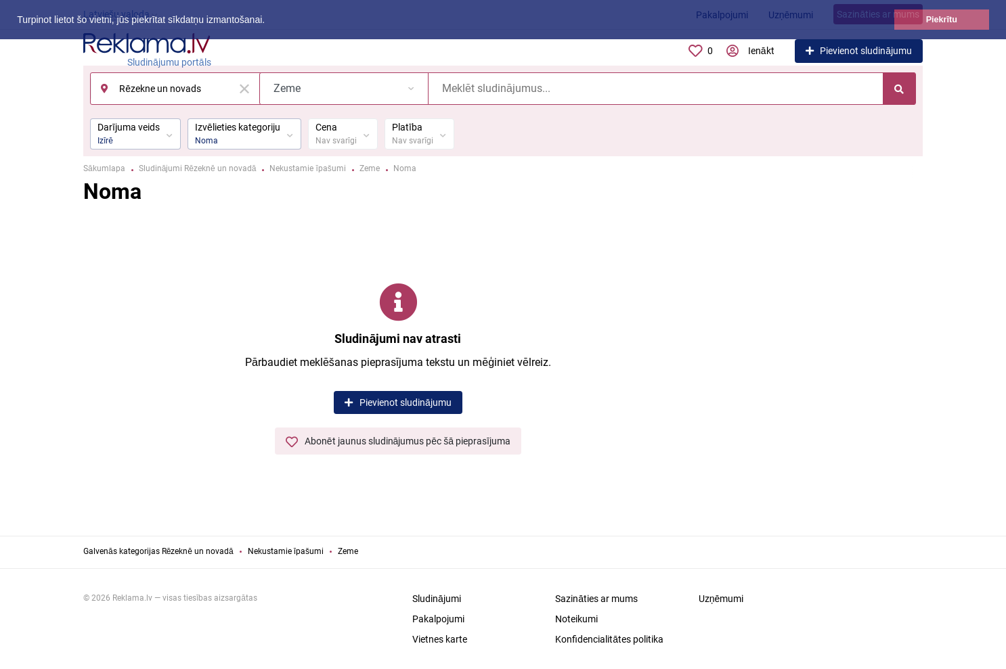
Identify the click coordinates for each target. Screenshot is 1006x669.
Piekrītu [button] (941, 19)
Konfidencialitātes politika (609, 639)
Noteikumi (576, 619)
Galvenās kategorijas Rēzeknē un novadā (158, 551)
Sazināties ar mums (596, 598)
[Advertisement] (828, 362)
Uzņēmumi (721, 598)
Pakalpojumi (438, 619)
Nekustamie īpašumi (286, 551)
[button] (269, 21)
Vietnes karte (439, 639)
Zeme (348, 551)
